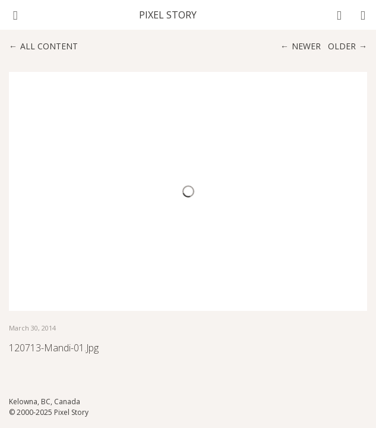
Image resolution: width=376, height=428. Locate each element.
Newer (306, 46)
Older (342, 46)
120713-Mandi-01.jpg (54, 347)
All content (49, 46)
